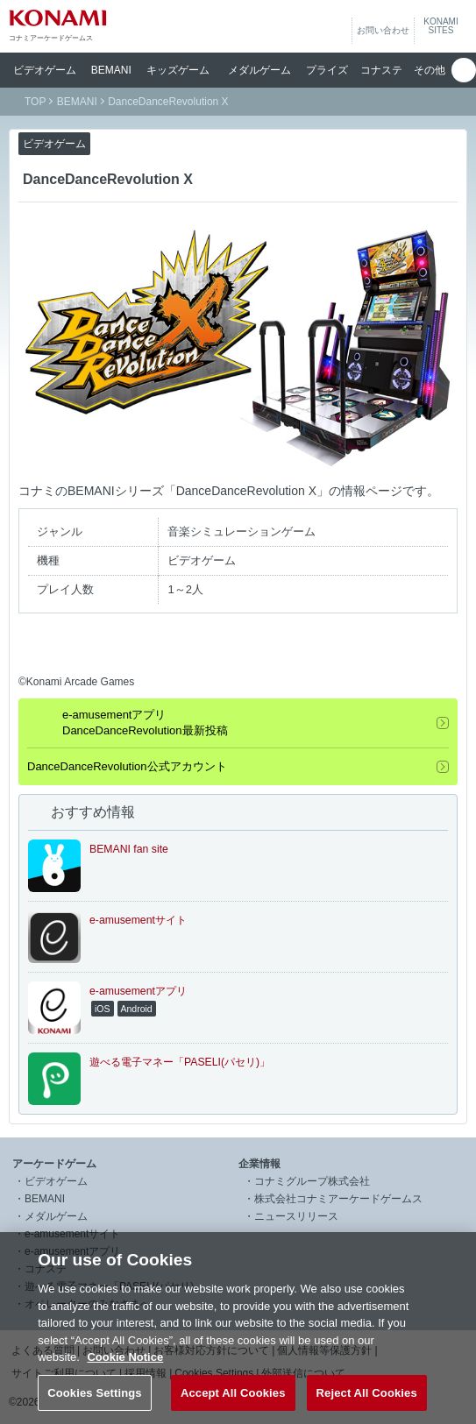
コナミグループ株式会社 (312, 1181)
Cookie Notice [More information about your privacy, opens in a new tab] (125, 1379)
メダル (259, 70)
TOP (35, 102)
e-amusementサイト (72, 1234)
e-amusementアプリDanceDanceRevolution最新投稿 (145, 722)
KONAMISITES (440, 26)
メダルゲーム (56, 1216)
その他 (429, 70)
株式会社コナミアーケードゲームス (338, 1199)
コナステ (381, 70)
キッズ (178, 70)
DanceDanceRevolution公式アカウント (127, 766)
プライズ (327, 70)
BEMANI (111, 70)
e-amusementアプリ (72, 1251)
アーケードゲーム (54, 1164)
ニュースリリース (296, 1216)
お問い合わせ (383, 30)
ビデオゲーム (56, 1181)
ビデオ (44, 70)
